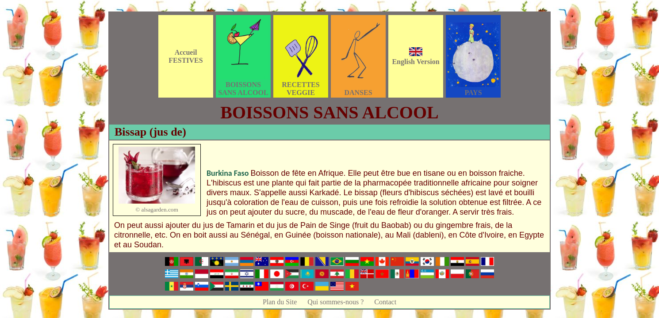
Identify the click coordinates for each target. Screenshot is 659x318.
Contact (385, 302)
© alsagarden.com (156, 209)
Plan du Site (280, 302)
